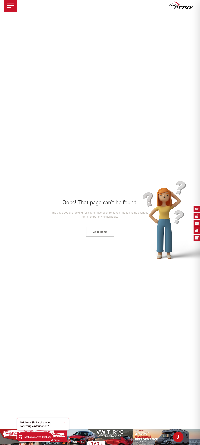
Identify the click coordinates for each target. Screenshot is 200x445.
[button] (34, 437)
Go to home (100, 231)
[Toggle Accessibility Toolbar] (178, 437)
